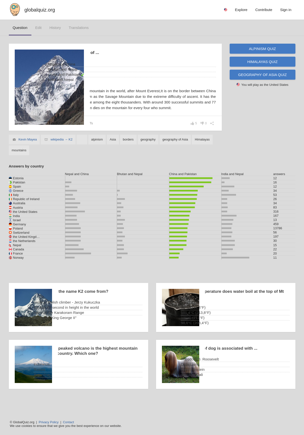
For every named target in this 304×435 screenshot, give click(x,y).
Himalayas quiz (262, 62)
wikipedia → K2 (62, 151)
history (55, 28)
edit (38, 28)
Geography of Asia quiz (262, 75)
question (20, 28)
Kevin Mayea (27, 151)
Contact (68, 422)
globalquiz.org (40, 10)
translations (79, 28)
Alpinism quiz (262, 49)
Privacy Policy (49, 422)
